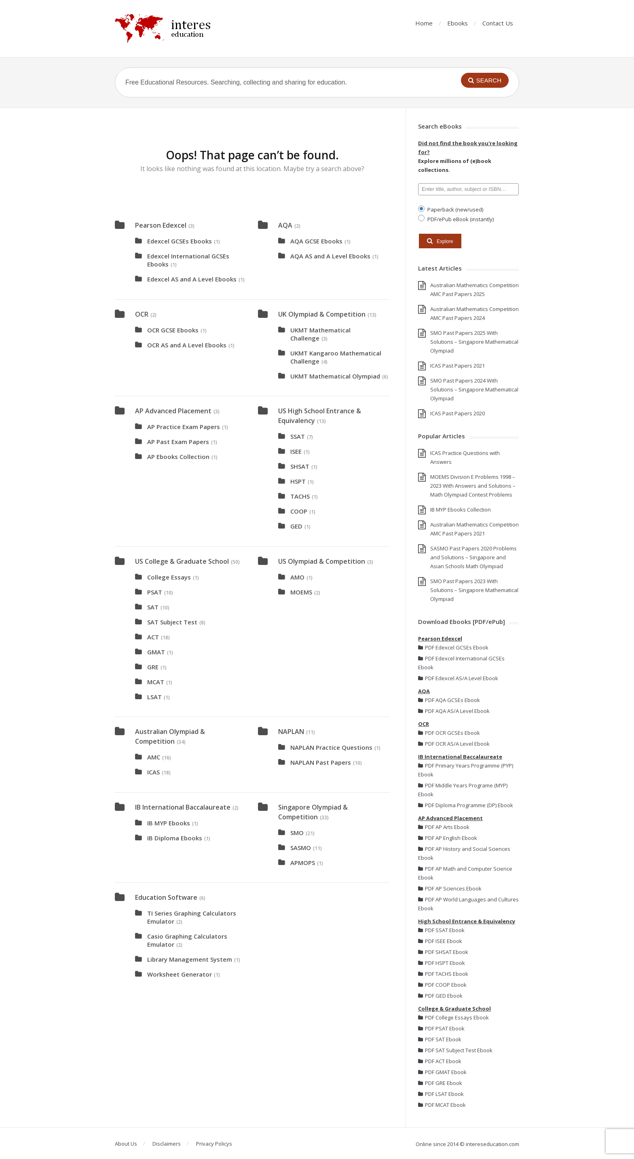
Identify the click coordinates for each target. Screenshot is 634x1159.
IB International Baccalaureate (182, 807)
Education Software (166, 897)
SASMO (300, 848)
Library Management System (189, 959)
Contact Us (497, 23)
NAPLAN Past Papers (320, 762)
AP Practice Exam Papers (183, 427)
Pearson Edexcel (160, 225)
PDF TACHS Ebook (443, 973)
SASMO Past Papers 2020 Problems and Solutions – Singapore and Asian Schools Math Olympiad (473, 557)
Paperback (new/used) (454, 209)
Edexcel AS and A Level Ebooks (192, 279)
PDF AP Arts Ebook (443, 827)
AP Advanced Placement (173, 410)
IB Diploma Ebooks (174, 838)
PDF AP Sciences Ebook (450, 888)
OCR (141, 314)
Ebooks (457, 23)
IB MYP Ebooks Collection (460, 509)
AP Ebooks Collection (178, 457)
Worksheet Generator (179, 974)
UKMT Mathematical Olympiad (335, 376)
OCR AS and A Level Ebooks (186, 345)
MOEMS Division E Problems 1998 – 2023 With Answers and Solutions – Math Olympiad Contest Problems (473, 485)
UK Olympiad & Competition (322, 314)
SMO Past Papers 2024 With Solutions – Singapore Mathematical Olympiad (474, 389)
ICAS (153, 772)
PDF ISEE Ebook (440, 941)
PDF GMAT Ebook (442, 1072)
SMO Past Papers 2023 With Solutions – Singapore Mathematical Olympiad (474, 590)
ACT (153, 637)
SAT (152, 607)
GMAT (156, 652)
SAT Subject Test (172, 622)
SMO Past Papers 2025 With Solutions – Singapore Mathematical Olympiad (474, 341)
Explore (440, 241)
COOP (298, 511)
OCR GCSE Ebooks (173, 330)
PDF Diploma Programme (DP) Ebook (465, 805)
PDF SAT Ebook (439, 1039)
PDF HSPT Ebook (441, 963)
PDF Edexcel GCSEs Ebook (453, 647)
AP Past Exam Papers (178, 442)
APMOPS (302, 863)
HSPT (298, 481)
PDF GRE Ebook (440, 1083)
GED (296, 526)
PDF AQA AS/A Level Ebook (454, 711)
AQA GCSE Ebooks (316, 241)
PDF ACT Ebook (439, 1061)
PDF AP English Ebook (447, 838)
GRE (152, 667)
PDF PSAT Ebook (441, 1028)
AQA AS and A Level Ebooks (330, 256)
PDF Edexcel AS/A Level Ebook (458, 678)
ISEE (296, 451)
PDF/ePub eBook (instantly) (460, 218)
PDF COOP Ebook (442, 984)
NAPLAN (291, 731)
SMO (297, 833)
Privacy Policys (214, 1143)
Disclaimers (166, 1143)
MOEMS (301, 592)
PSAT (154, 592)
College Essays (169, 577)
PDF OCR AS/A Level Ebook (454, 743)
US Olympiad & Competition (321, 561)
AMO (297, 577)
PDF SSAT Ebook (441, 930)
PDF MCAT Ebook (442, 1104)
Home (424, 23)
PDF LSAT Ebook (441, 1094)
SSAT (297, 436)
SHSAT (299, 466)
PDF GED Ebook (440, 995)
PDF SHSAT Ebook (443, 952)
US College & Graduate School (182, 561)
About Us (126, 1143)
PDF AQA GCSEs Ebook (449, 700)
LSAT (154, 697)
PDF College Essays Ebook (453, 1017)
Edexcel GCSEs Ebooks (179, 241)
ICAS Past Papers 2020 (457, 413)
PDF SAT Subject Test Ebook (455, 1050)
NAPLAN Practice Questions (331, 747)
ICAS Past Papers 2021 (457, 365)
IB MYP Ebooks (168, 823)
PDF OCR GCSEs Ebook (449, 732)
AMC (153, 757)
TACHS (300, 496)
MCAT (155, 682)
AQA (285, 225)
